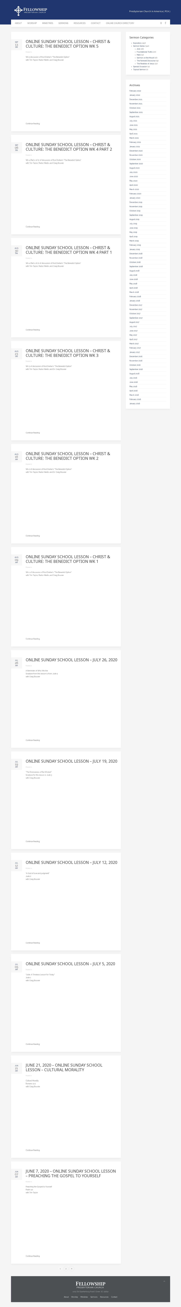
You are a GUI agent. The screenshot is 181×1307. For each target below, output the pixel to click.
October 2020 (135, 159)
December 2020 (136, 151)
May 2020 (133, 181)
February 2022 (135, 91)
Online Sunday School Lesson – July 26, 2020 (71, 659)
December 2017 (135, 305)
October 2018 (134, 262)
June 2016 (133, 382)
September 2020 (136, 164)
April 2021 (133, 134)
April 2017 (133, 339)
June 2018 (133, 279)
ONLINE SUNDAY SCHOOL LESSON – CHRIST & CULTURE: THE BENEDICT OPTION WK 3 (68, 353)
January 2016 (134, 404)
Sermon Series (139, 46)
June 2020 (133, 176)
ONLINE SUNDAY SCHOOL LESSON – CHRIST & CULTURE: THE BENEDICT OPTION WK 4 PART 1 (69, 250)
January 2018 (134, 301)
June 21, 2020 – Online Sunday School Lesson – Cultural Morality (64, 1067)
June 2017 (133, 331)
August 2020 (134, 168)
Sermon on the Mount (145, 58)
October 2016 (134, 365)
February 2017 (135, 348)
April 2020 (133, 185)
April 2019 (133, 236)
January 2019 (134, 249)
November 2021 (135, 104)
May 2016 (133, 386)
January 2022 (134, 95)
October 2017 (134, 314)
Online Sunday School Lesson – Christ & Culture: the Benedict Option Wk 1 (68, 559)
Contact (96, 23)
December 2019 (135, 202)
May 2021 (133, 129)
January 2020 (134, 198)
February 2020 (135, 194)
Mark (139, 55)
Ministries (47, 23)
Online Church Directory (120, 23)
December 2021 (135, 99)
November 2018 (135, 258)
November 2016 (135, 361)
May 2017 (133, 335)
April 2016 (133, 391)
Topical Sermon (139, 70)
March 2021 (134, 138)
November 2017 (135, 309)
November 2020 (136, 155)
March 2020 (134, 189)
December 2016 (135, 356)
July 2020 (133, 172)
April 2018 (133, 288)
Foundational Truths (144, 52)
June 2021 (133, 125)
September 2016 (136, 369)
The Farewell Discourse (146, 61)
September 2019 (136, 215)
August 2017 (134, 322)
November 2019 (135, 206)
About (18, 23)
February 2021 (135, 142)
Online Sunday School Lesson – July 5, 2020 (70, 963)
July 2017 (133, 326)
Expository (137, 43)
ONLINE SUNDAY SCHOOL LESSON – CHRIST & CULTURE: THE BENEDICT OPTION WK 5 (68, 44)
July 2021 (133, 121)
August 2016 (134, 374)
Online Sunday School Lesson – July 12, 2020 (71, 862)
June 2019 (133, 228)
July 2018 (133, 275)
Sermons (63, 23)
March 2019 (134, 241)
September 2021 (136, 112)
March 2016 (134, 395)
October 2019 (134, 211)
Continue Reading (33, 124)
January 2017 (134, 352)
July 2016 (133, 378)
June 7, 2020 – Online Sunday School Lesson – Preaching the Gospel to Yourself (71, 1173)
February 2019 (135, 245)
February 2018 (135, 296)
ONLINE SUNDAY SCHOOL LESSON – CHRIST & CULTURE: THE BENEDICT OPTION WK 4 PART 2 (69, 147)
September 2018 (136, 266)
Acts (138, 49)
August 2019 (134, 219)
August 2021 (134, 117)
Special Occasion (140, 67)
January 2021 (134, 147)
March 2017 (134, 344)
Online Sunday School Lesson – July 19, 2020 (71, 761)
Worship (32, 23)
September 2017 (135, 318)
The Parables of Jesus (145, 64)
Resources (80, 23)
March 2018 (134, 292)
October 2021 (134, 108)
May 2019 (133, 232)
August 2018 (134, 271)
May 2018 (133, 284)
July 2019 (133, 224)
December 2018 (135, 254)
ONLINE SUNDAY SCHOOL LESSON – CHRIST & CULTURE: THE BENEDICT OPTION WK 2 (68, 456)
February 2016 (135, 399)
